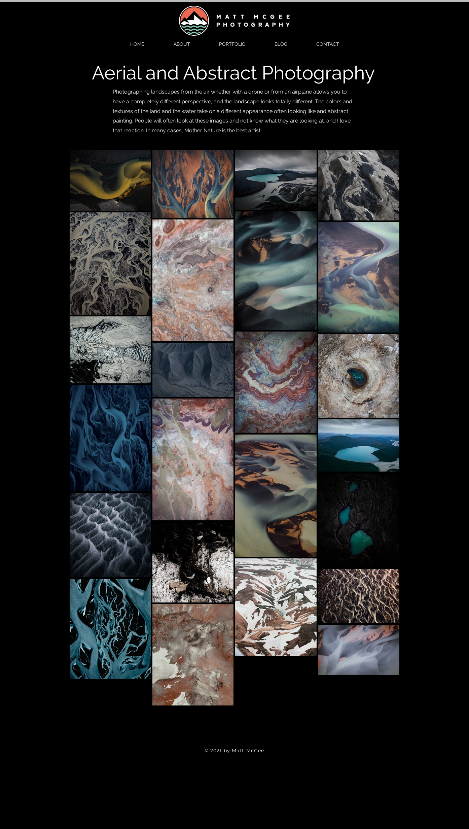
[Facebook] (223, 741)
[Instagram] (245, 741)
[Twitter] (234, 741)
